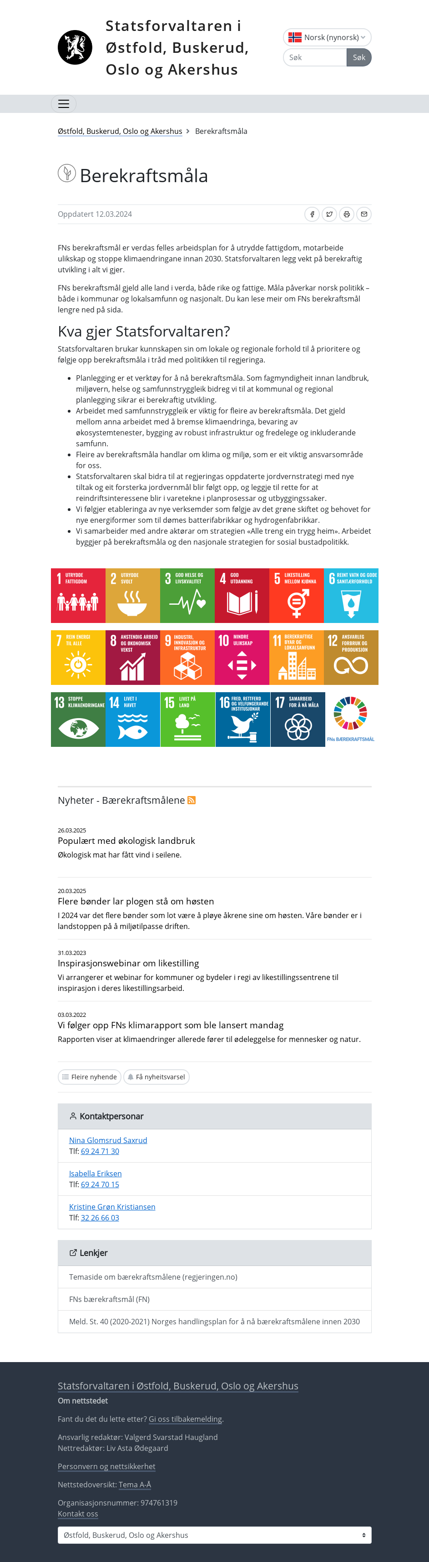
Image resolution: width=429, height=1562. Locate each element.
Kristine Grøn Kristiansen (112, 1207)
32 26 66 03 (100, 1218)
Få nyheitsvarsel (160, 1076)
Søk (359, 57)
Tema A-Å (135, 1485)
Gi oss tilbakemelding (185, 1419)
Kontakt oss (78, 1514)
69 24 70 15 (100, 1184)
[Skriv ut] (346, 214)
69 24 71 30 (100, 1151)
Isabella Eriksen (95, 1174)
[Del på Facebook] (312, 214)
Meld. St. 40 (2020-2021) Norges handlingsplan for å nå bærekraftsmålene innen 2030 (214, 1322)
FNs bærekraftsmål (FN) (109, 1299)
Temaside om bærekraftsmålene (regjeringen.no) (153, 1277)
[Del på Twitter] (329, 214)
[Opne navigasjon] (63, 104)
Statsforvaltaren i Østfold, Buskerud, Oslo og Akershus (178, 47)
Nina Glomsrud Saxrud (108, 1140)
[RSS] (191, 800)
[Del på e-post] (364, 214)
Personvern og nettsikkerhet (107, 1466)
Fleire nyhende (94, 1076)
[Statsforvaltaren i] (215, 1535)
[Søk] (315, 57)
